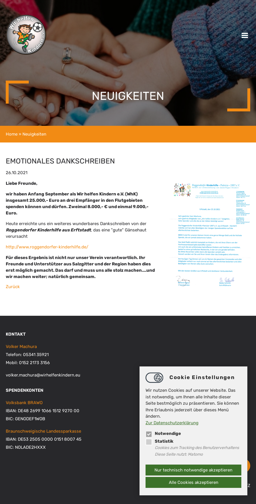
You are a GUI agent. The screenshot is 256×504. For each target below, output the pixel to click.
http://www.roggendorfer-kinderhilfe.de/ (47, 247)
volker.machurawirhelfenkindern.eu (43, 375)
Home (12, 134)
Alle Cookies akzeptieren (193, 482)
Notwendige (163, 433)
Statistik (159, 441)
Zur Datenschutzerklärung (172, 422)
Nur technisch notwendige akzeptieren (193, 470)
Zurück (13, 286)
